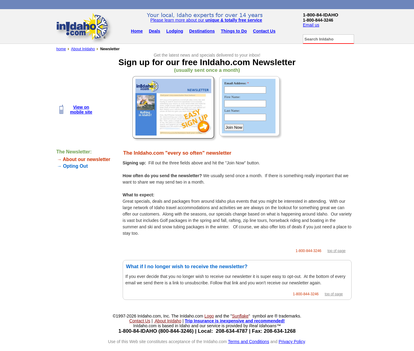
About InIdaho (83, 49)
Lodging (174, 31)
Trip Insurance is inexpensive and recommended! (235, 320)
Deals (154, 31)
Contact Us (264, 31)
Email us (311, 25)
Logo (209, 316)
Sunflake (240, 316)
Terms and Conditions (248, 341)
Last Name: (232, 110)
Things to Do (234, 31)
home (61, 49)
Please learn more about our (206, 20)
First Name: (232, 97)
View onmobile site (81, 109)
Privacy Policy (292, 341)
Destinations (202, 31)
